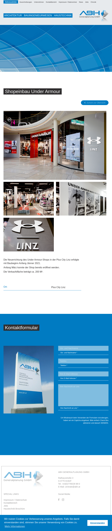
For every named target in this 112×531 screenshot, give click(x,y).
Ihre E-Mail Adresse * (68, 378)
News (81, 2)
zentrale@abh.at (72, 487)
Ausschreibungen (26, 2)
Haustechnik (63, 15)
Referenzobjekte (11, 2)
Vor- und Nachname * (68, 353)
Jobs (87, 2)
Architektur (13, 15)
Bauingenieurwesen (38, 15)
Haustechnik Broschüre (14, 509)
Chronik (93, 2)
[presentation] (86, 432)
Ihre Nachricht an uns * (69, 408)
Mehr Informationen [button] (15, 526)
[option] (56, 48)
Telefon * (63, 365)
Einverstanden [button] (97, 523)
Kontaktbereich (51, 2)
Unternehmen (39, 2)
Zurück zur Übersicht (94, 103)
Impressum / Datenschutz (68, 2)
